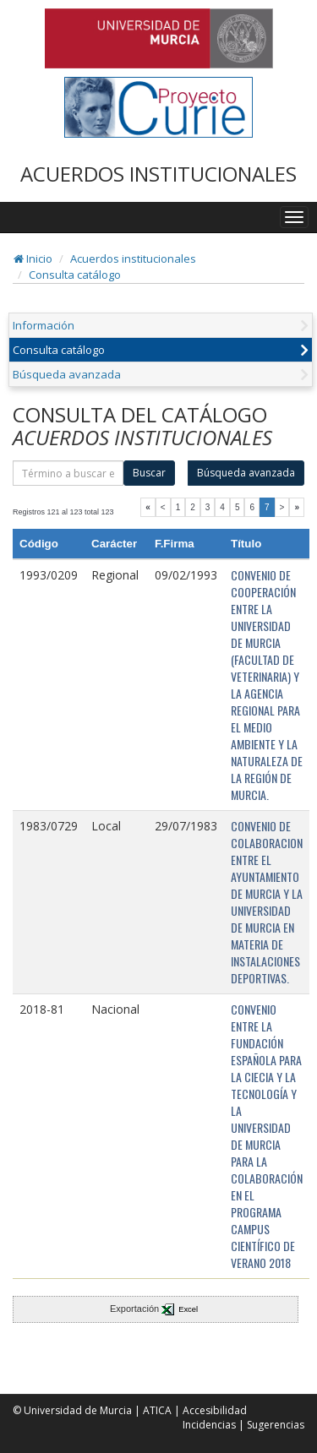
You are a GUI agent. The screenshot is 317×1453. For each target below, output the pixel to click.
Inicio (33, 258)
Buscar (149, 472)
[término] (68, 473)
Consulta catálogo (75, 274)
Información (43, 325)
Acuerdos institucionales (133, 258)
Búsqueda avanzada (67, 374)
